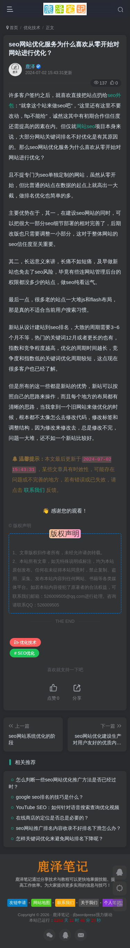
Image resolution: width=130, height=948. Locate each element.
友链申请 (17, 902)
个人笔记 (112, 902)
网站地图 (41, 902)
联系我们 (34, 490)
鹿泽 (30, 66)
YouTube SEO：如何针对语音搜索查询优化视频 (67, 807)
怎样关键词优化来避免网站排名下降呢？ (59, 838)
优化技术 (32, 27)
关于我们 (89, 902)
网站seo (85, 126)
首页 (12, 27)
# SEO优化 (24, 653)
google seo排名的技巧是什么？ (50, 797)
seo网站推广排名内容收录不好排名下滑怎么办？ (68, 828)
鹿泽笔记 (61, 914)
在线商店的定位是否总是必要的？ (52, 818)
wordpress (86, 914)
